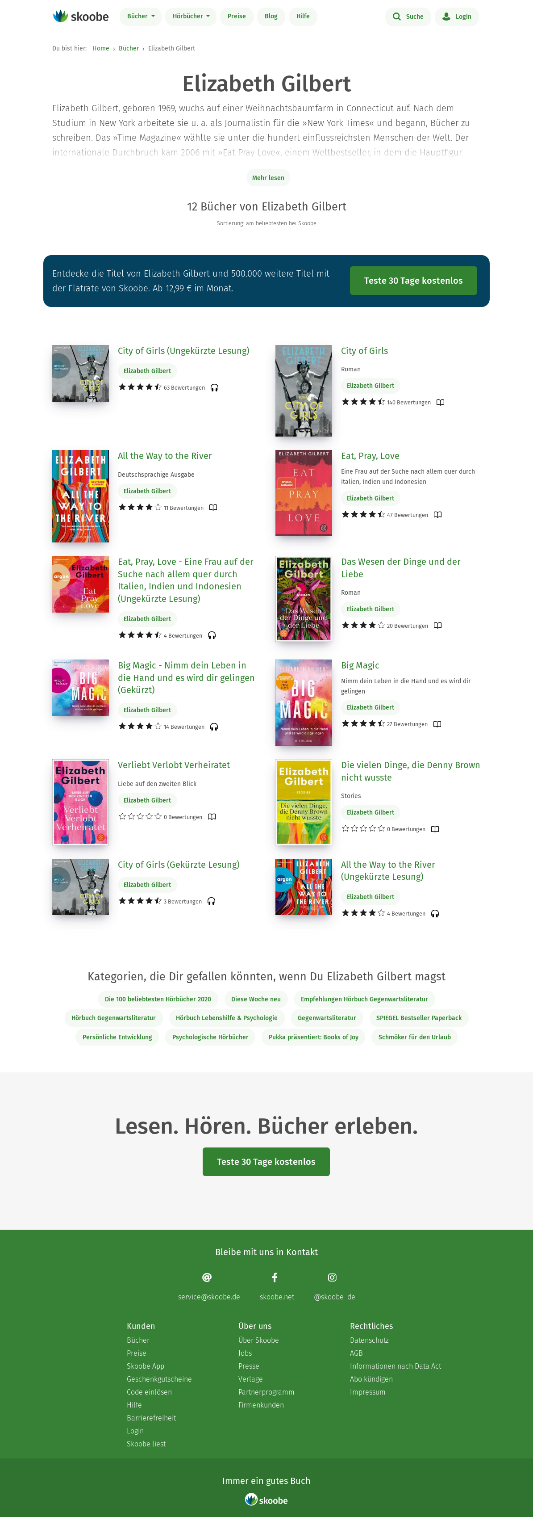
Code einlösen (149, 1392)
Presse (248, 1366)
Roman (351, 369)
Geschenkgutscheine (159, 1379)
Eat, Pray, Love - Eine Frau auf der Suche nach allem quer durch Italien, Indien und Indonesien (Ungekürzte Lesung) (186, 580)
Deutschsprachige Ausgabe (156, 475)
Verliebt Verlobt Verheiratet (174, 765)
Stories (351, 796)
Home (100, 48)
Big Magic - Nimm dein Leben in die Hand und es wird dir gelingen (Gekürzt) (186, 677)
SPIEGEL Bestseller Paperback (419, 1018)
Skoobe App (145, 1366)
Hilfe (303, 16)
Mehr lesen (268, 178)
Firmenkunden (261, 1405)
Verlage (250, 1379)
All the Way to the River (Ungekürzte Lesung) (388, 870)
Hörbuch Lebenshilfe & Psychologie (227, 1018)
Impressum (368, 1392)
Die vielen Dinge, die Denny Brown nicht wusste (410, 771)
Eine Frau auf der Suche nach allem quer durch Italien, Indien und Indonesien (408, 477)
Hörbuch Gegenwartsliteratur (113, 1018)
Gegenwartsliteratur (327, 1018)
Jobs (245, 1353)
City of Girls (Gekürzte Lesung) (178, 864)
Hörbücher (189, 16)
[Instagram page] (334, 1287)
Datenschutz (369, 1340)
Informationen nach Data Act (395, 1366)
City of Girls (364, 350)
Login (456, 16)
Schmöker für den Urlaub (415, 1037)
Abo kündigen (371, 1379)
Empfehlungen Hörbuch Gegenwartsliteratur (364, 999)
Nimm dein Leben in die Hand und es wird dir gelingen (406, 686)
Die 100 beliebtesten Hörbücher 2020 (158, 999)
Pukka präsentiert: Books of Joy (313, 1037)
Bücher (138, 16)
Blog (271, 16)
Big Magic (360, 665)
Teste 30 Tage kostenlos (413, 280)
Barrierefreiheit (151, 1418)
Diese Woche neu (256, 999)
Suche (408, 16)
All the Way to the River (165, 455)
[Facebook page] (277, 1287)
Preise (237, 16)
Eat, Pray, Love (370, 455)
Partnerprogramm (266, 1392)
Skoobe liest (146, 1444)
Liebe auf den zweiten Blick (157, 784)
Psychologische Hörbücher (210, 1037)
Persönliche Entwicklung (117, 1037)
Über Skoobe (258, 1340)
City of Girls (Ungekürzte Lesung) (183, 350)
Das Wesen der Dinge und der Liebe (401, 568)
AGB (356, 1353)
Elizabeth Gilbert (147, 371)
